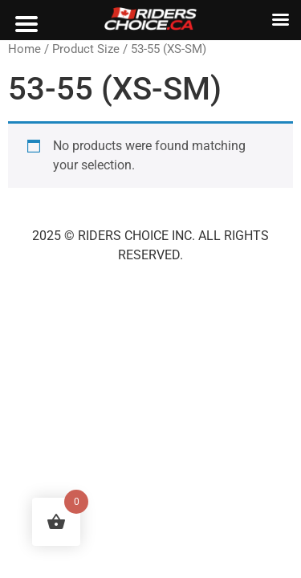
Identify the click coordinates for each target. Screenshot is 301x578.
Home (24, 49)
